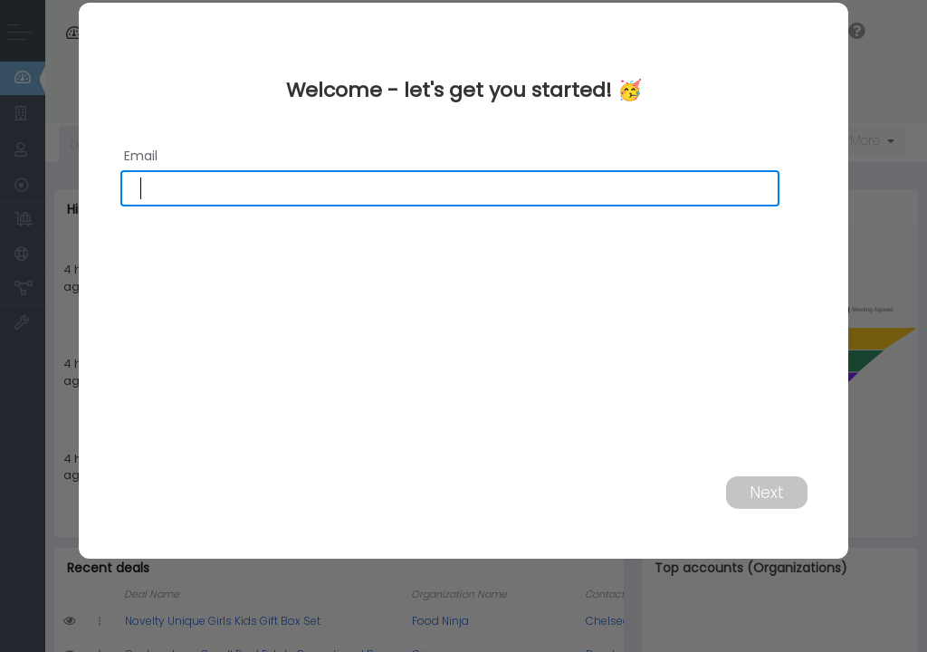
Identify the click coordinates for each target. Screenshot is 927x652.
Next (767, 492)
